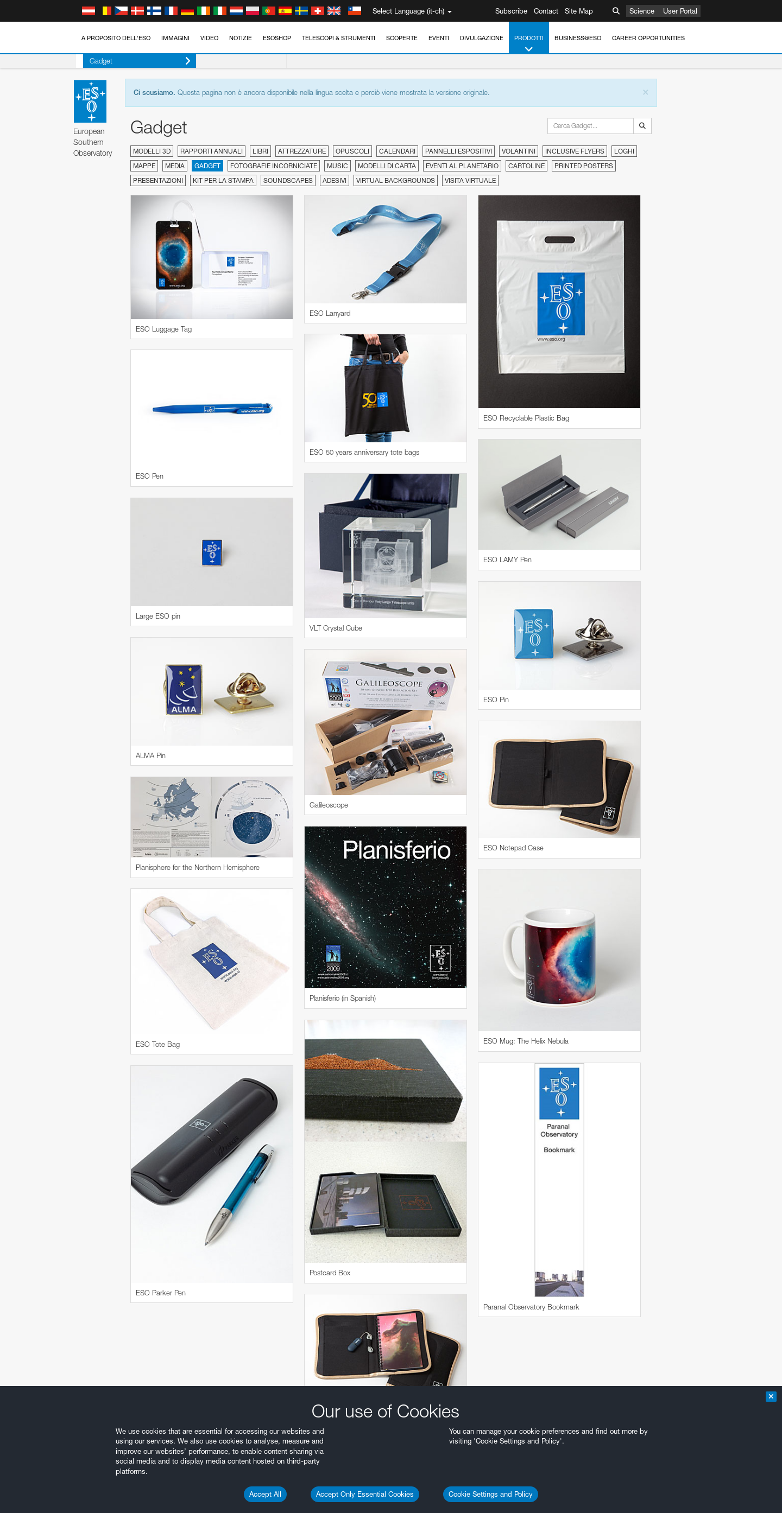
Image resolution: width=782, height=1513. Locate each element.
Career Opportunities (648, 38)
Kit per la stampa (223, 180)
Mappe (144, 166)
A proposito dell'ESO (115, 38)
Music (337, 166)
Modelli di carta (387, 166)
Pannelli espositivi (458, 151)
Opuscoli (352, 151)
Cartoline (526, 166)
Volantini (518, 151)
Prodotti (529, 44)
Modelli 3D (152, 151)
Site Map (579, 11)
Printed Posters (583, 166)
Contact (546, 11)
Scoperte (402, 38)
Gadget (133, 61)
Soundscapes (288, 180)
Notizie (240, 38)
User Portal (680, 11)
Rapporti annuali (211, 151)
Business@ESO (577, 38)
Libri (260, 151)
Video (209, 38)
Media (175, 166)
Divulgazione (481, 38)
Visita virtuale (470, 180)
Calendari (397, 151)
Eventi (438, 38)
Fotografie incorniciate (273, 166)
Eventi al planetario (462, 166)
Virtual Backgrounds (395, 180)
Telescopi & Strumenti (338, 38)
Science (641, 11)
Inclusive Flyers (574, 151)
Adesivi (334, 180)
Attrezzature (302, 151)
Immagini (175, 38)
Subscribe (511, 11)
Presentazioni (158, 180)
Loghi (624, 151)
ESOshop (277, 38)
